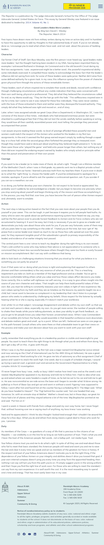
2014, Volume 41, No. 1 (37, 22)
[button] (57, 6)
